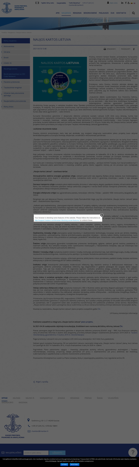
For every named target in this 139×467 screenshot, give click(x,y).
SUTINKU (64, 464)
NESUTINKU (74, 464)
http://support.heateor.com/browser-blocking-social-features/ (57, 220)
